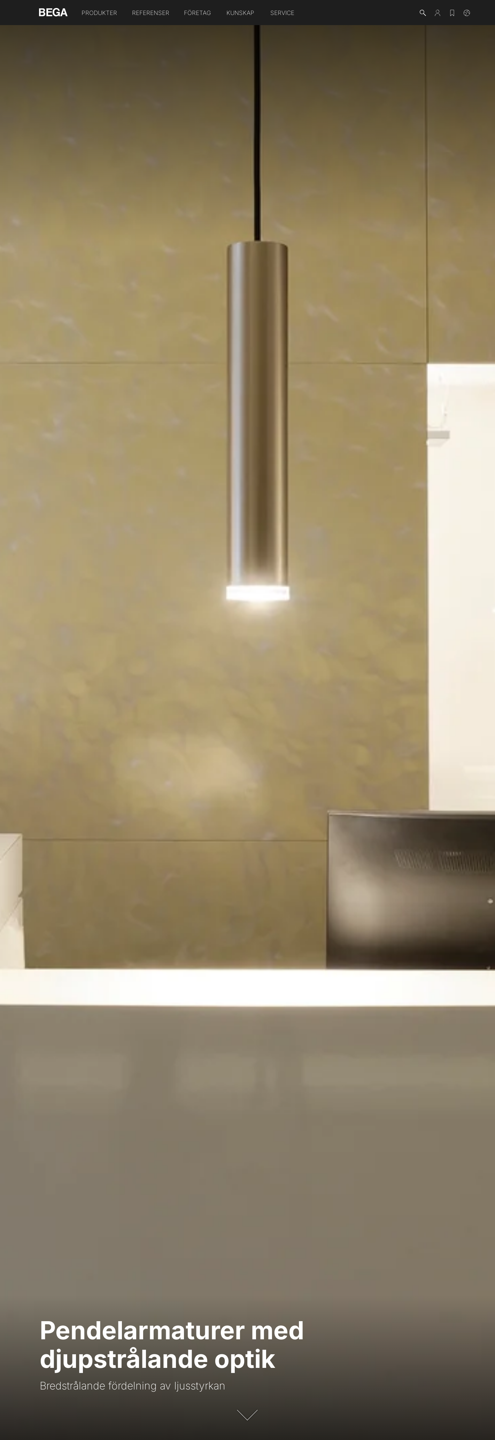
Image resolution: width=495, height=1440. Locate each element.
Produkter (99, 12)
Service (282, 12)
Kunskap (240, 12)
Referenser (150, 12)
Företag (197, 12)
